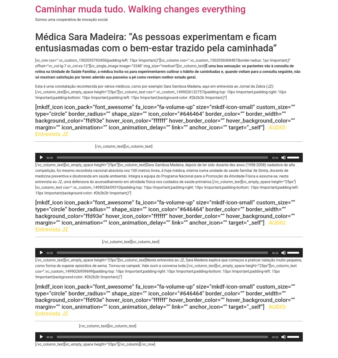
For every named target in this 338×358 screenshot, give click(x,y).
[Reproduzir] (41, 157)
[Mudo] (283, 157)
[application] (169, 157)
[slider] (162, 157)
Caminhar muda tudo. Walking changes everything (140, 9)
